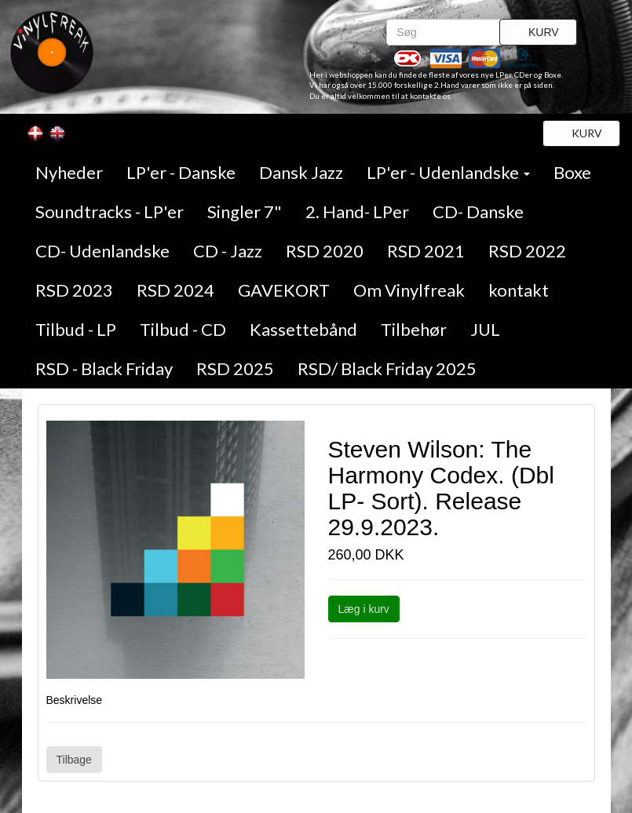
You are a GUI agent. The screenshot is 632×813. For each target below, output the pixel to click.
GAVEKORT (284, 290)
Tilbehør (414, 329)
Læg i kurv (363, 609)
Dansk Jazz (301, 172)
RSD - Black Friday (104, 368)
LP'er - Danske (181, 172)
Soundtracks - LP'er (109, 211)
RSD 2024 (175, 290)
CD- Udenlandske (102, 250)
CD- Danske (478, 211)
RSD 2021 (426, 250)
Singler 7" (244, 211)
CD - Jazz (227, 250)
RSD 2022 (527, 250)
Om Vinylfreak (409, 290)
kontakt (518, 290)
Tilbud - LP (75, 329)
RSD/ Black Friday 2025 (387, 368)
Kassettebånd (303, 329)
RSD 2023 (74, 290)
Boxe (572, 172)
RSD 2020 (324, 250)
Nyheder (69, 172)
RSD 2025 (235, 368)
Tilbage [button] (74, 759)
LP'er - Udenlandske (448, 172)
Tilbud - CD (183, 329)
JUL (485, 329)
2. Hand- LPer (357, 211)
